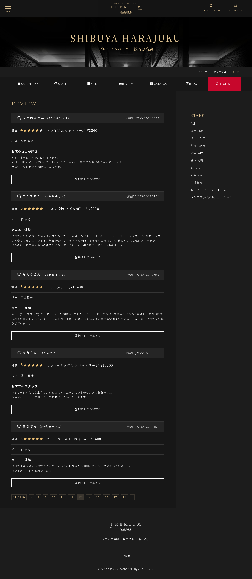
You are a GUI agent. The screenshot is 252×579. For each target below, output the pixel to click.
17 (115, 497)
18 (124, 497)
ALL (193, 123)
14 (89, 497)
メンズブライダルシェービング (211, 197)
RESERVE (224, 83)
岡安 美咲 (197, 153)
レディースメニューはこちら (209, 190)
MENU (93, 83)
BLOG (191, 83)
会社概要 (144, 539)
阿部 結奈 (198, 145)
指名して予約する (88, 179)
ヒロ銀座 (126, 555)
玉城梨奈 (27, 298)
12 (71, 497)
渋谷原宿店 (220, 71)
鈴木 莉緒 (27, 141)
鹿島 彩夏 (197, 131)
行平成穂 (196, 175)
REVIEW (126, 83)
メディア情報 (110, 539)
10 (53, 497)
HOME (188, 71)
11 (62, 497)
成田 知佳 (198, 138)
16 (106, 497)
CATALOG (158, 83)
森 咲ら (26, 219)
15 (97, 497)
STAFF (60, 83)
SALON (203, 71)
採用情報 (128, 539)
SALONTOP (28, 83)
